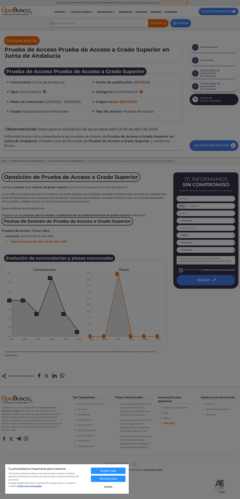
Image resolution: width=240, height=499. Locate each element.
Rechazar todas (108, 478)
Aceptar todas (108, 470)
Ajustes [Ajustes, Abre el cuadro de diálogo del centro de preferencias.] (108, 486)
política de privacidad (29, 486)
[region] (67, 479)
